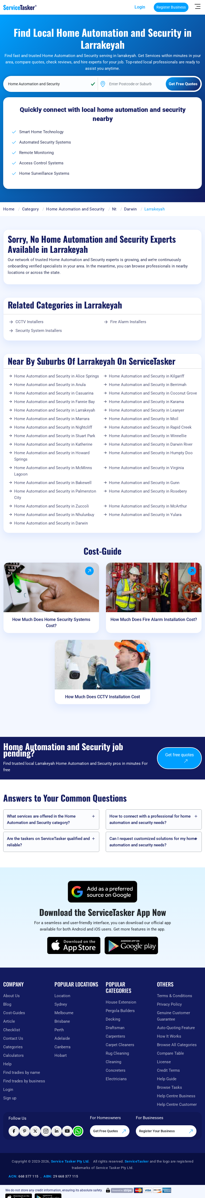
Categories (13, 1047)
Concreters (115, 1070)
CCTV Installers (29, 321)
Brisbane (62, 1021)
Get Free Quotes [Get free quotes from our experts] (109, 1131)
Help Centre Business (176, 1096)
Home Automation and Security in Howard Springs (51, 456)
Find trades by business (24, 1081)
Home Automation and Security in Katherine (53, 444)
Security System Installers (38, 330)
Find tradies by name (21, 1072)
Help (7, 1064)
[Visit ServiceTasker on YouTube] (67, 1131)
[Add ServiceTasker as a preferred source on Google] (102, 892)
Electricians (116, 1079)
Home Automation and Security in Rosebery (148, 491)
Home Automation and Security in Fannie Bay (54, 401)
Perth (59, 1030)
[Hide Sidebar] (197, 6)
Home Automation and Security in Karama (146, 401)
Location (62, 995)
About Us (11, 995)
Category (30, 209)
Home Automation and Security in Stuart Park (54, 435)
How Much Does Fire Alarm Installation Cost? (154, 619)
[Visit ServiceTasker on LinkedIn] (56, 1131)
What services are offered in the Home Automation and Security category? (41, 819)
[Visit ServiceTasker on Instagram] (46, 1131)
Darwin (130, 209)
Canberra (62, 1047)
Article (9, 1021)
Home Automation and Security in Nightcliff (53, 427)
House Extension (121, 1002)
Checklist (11, 1030)
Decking (113, 1019)
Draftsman (115, 1027)
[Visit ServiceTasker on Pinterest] (24, 1131)
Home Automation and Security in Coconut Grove (153, 393)
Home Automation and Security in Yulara (145, 514)
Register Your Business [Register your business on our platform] (166, 1131)
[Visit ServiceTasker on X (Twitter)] (35, 1131)
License (164, 1061)
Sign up (9, 1098)
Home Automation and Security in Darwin (51, 523)
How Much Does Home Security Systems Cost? (51, 622)
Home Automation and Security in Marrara (51, 418)
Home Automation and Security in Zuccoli (51, 506)
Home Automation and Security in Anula (50, 384)
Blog (7, 1004)
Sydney (60, 1004)
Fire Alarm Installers (128, 321)
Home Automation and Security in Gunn (144, 482)
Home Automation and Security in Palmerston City (55, 494)
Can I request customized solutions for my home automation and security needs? (153, 841)
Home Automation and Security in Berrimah (147, 384)
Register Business (171, 7)
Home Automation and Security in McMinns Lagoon (53, 471)
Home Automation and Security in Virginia (146, 467)
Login (140, 7)
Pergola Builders (120, 1010)
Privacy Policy (169, 1004)
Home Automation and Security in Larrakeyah (54, 410)
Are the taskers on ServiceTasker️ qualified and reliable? (48, 841)
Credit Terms (168, 1070)
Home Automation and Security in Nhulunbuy (54, 514)
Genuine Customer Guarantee (173, 1016)
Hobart (60, 1055)
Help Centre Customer (177, 1104)
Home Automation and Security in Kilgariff (146, 376)
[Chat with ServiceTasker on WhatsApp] (78, 1131)
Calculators (13, 1055)
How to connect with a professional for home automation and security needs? (150, 819)
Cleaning (113, 1061)
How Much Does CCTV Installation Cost (102, 696)
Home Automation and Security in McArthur (148, 506)
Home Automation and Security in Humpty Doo (151, 452)
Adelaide (62, 1038)
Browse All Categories (177, 1044)
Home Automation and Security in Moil (143, 418)
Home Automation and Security (75, 209)
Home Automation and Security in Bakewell (53, 482)
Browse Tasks (169, 1087)
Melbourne (63, 1012)
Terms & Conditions (174, 995)
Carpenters (115, 1036)
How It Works (169, 1036)
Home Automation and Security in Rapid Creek (150, 427)
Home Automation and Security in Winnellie (148, 435)
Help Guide (166, 1079)
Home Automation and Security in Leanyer (146, 410)
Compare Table (170, 1053)
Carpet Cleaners (120, 1044)
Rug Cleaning (117, 1053)
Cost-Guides (14, 1012)
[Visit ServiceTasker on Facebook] (14, 1131)
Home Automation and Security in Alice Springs (56, 376)
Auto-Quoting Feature (176, 1027)
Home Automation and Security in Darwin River (150, 444)
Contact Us (13, 1038)
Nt (114, 209)
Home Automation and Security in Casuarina (53, 393)
